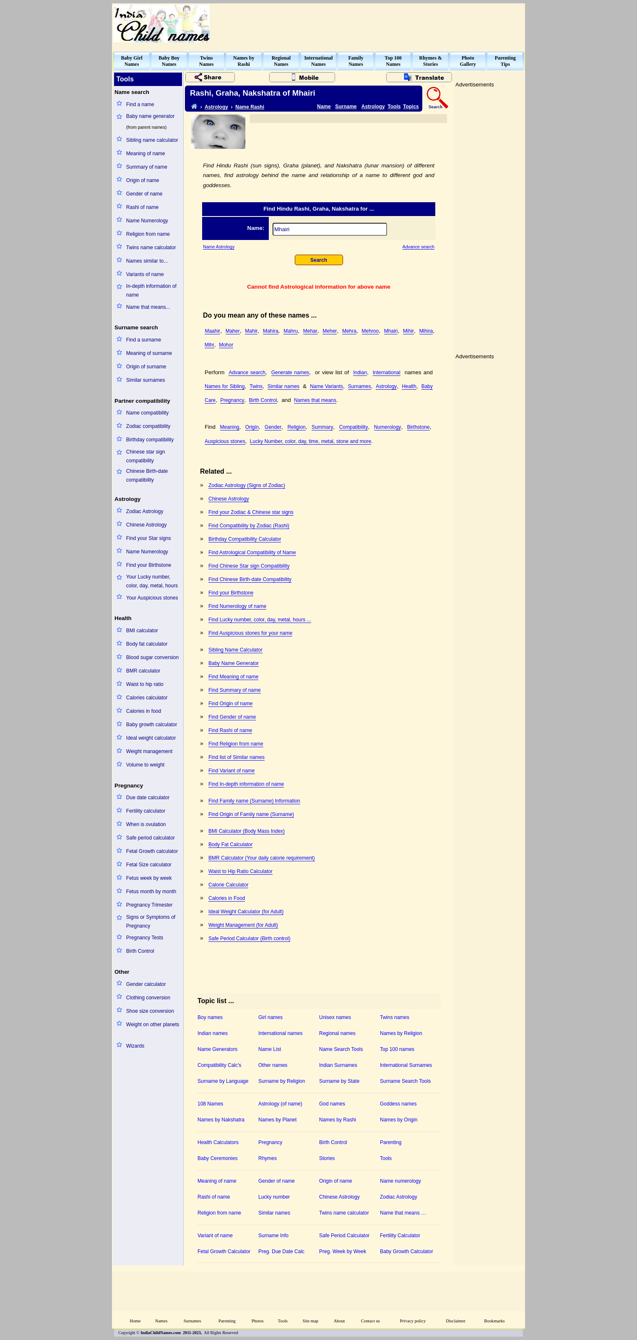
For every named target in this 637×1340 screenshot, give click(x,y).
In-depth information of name (151, 290)
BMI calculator (142, 631)
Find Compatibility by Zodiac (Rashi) (248, 526)
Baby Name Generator (233, 663)
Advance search (418, 246)
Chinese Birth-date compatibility (147, 475)
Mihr (209, 345)
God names (332, 1104)
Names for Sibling (224, 386)
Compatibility (353, 427)
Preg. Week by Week (342, 1251)
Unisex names (335, 1017)
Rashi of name (142, 207)
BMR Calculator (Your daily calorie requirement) (261, 858)
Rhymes (267, 1158)
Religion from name (148, 234)
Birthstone (418, 427)
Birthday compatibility (150, 440)
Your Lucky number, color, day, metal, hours (152, 581)
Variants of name (145, 274)
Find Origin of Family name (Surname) (251, 814)
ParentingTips (505, 61)
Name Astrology (218, 246)
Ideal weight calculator (151, 738)
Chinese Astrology (146, 525)
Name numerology (400, 1181)
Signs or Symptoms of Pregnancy (150, 921)
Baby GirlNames (132, 61)
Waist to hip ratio (145, 684)
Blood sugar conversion (152, 657)
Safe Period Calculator (344, 1235)
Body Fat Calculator (230, 844)
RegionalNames (281, 61)
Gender (273, 427)
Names (161, 1321)
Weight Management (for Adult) (243, 925)
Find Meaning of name (233, 677)
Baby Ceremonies (217, 1158)
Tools (393, 106)
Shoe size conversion (150, 1011)
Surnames (359, 386)
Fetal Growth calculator (152, 851)
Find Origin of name (230, 703)
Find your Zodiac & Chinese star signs (251, 512)
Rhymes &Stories (430, 61)
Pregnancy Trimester (149, 905)
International (386, 372)
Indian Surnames (338, 1065)
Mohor (226, 345)
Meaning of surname (149, 353)
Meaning (229, 427)
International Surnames (406, 1065)
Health (409, 386)
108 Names (210, 1104)
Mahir (251, 331)
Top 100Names (393, 61)
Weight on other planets (152, 1024)
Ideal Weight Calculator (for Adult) (245, 912)
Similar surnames (145, 380)
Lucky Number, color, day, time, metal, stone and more (310, 441)
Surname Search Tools (405, 1081)
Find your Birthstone (148, 565)
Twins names (394, 1017)
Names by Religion (401, 1033)
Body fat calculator (147, 644)
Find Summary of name (234, 690)
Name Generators (217, 1049)
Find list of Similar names (236, 757)
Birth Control (140, 951)
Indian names (213, 1033)
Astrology (216, 107)
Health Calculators (218, 1142)
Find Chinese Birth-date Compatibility (249, 579)
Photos (258, 1321)
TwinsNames (206, 61)
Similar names (283, 386)
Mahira (270, 331)
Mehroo (370, 331)
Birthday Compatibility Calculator (244, 539)
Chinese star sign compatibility (145, 456)
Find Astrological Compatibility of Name (252, 552)
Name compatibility (147, 413)
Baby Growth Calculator (406, 1251)
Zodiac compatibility (148, 426)
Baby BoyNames (169, 61)
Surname (345, 106)
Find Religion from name (235, 744)
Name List (269, 1049)
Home (135, 1321)
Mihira (426, 331)
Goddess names (398, 1104)
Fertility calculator (145, 811)
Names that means (315, 400)
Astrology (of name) (280, 1104)
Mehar (310, 331)
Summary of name (146, 167)
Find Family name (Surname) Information (254, 801)
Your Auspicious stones (152, 598)
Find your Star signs (148, 538)
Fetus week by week (149, 878)
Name (324, 106)
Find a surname (143, 340)
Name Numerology (147, 221)
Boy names (210, 1017)
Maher (233, 331)
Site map (311, 1321)
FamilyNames (356, 61)
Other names (272, 1065)
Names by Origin (398, 1120)
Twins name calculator (151, 247)
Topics (411, 106)
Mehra (349, 331)
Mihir (408, 331)
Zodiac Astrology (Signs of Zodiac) (246, 485)
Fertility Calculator (400, 1235)
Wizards (135, 1046)
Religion (296, 427)
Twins (256, 386)
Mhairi (391, 331)
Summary (322, 427)
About (339, 1321)
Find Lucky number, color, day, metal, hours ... (259, 620)
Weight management (149, 751)
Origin (252, 427)
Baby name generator (150, 116)
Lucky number (274, 1197)
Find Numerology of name (237, 606)
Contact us (370, 1321)
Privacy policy (413, 1321)
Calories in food (143, 711)
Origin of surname (146, 367)
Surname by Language (223, 1081)
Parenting (390, 1142)
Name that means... (148, 307)
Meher (329, 331)
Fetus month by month (151, 891)
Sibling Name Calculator (235, 650)
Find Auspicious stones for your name (250, 633)
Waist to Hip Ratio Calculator (240, 871)
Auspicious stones (225, 441)
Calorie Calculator (228, 885)
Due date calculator (147, 797)
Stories (327, 1158)
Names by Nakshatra (221, 1120)
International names (280, 1033)
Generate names (290, 372)
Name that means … (403, 1213)
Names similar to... (147, 261)
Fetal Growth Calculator (224, 1251)
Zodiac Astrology (145, 511)
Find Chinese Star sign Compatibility (248, 566)
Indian (360, 372)
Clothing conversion (148, 998)
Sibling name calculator (152, 140)
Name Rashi (249, 107)
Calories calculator (147, 698)
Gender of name (144, 194)
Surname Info (273, 1235)
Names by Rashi (337, 1120)
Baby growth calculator (151, 724)
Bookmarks (494, 1321)
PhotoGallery (468, 61)
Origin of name (142, 180)
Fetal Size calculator (149, 865)
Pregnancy (232, 400)
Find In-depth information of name (246, 784)
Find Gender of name (232, 717)
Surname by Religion (281, 1081)
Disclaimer (455, 1321)
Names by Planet (277, 1120)
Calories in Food (226, 898)
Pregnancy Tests (145, 938)
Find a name (140, 104)
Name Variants (326, 386)
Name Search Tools (341, 1049)
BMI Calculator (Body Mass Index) (246, 831)
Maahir (212, 331)
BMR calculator (143, 671)
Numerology (387, 427)
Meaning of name (145, 153)
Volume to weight (145, 765)
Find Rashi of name (230, 730)
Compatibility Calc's (219, 1065)
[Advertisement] (371, 23)
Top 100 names (397, 1049)
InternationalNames (318, 61)
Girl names (270, 1017)
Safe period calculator (150, 838)
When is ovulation (146, 824)
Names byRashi (243, 61)
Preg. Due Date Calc (281, 1251)
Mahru (290, 331)
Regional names (337, 1033)
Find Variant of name (231, 771)
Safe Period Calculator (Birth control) (249, 938)
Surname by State (339, 1081)
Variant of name (215, 1235)
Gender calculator (146, 984)
